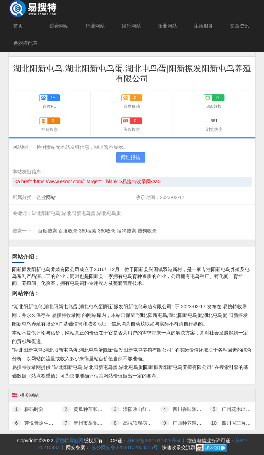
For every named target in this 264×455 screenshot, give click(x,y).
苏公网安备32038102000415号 (124, 447)
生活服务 (203, 26)
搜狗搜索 (126, 231)
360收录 (107, 231)
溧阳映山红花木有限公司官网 (148, 409)
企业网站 (167, 26)
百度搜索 (47, 231)
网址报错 (130, 157)
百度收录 (68, 231)
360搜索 (88, 231)
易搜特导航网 (69, 440)
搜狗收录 (147, 231)
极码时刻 (28, 409)
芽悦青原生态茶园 (37, 423)
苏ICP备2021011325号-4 (154, 440)
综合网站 (59, 26)
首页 (18, 26)
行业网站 (95, 26)
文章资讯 (239, 26)
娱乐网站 (131, 26)
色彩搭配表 (25, 43)
